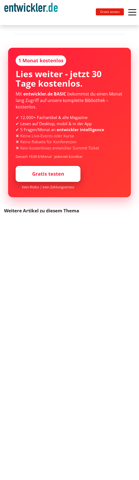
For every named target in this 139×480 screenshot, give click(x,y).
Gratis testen (110, 11)
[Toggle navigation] (33, 12)
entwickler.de (31, 13)
